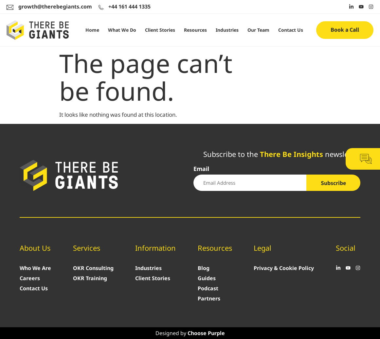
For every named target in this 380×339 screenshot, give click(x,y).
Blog (203, 268)
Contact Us (290, 30)
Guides (207, 278)
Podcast (208, 288)
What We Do (122, 30)
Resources (195, 30)
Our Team (258, 30)
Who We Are (35, 268)
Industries (227, 30)
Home (92, 30)
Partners (209, 298)
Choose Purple (206, 333)
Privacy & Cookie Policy (284, 268)
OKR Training (90, 278)
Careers (30, 278)
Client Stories (160, 30)
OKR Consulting (93, 268)
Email (201, 169)
